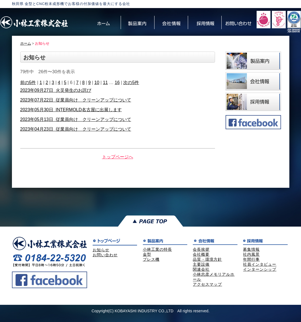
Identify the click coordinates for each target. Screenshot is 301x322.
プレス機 (151, 259)
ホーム (25, 43)
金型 (147, 254)
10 (96, 82)
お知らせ (101, 250)
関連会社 (201, 269)
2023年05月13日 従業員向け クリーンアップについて (75, 119)
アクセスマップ (207, 284)
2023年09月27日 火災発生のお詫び (55, 90)
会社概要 (201, 254)
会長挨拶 (201, 249)
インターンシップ (259, 269)
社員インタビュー (259, 264)
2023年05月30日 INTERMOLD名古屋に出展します (71, 109)
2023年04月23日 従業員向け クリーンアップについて (75, 129)
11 (105, 82)
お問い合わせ (105, 255)
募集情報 (251, 249)
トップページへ (117, 156)
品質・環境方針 (207, 259)
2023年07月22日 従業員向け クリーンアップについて (75, 100)
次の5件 (131, 82)
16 (117, 82)
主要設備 (201, 264)
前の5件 (28, 82)
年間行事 (251, 259)
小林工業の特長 (157, 249)
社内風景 (251, 254)
